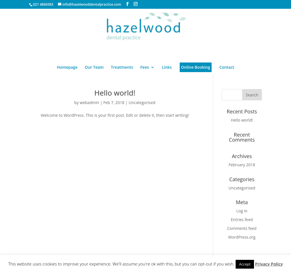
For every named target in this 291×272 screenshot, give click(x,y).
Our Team (94, 67)
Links (167, 67)
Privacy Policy (269, 264)
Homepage (67, 67)
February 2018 (242, 164)
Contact (226, 67)
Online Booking (195, 67)
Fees (144, 67)
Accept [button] (245, 264)
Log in (241, 210)
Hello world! (114, 93)
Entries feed (242, 219)
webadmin (89, 102)
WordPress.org (241, 237)
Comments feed (242, 228)
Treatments (122, 67)
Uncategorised (142, 102)
